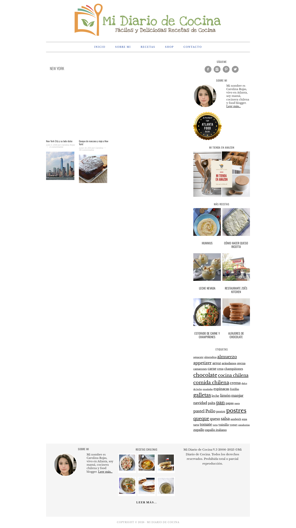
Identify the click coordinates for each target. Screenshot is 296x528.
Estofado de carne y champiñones (207, 335)
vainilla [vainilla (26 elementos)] (223, 424)
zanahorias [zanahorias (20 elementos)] (244, 425)
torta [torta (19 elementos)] (215, 425)
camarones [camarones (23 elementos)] (200, 368)
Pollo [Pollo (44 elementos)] (210, 411)
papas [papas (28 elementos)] (230, 403)
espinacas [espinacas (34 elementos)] (221, 389)
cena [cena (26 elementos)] (220, 369)
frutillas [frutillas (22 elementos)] (234, 389)
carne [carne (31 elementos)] (212, 369)
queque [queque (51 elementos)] (201, 418)
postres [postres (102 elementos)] (236, 410)
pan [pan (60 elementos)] (220, 402)
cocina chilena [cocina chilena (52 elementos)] (233, 375)
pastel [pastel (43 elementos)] (199, 411)
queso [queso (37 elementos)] (215, 419)
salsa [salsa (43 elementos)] (225, 418)
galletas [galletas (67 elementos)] (202, 395)
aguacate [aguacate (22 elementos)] (198, 357)
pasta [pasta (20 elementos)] (237, 403)
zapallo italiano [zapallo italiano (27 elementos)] (216, 430)
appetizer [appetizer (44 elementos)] (202, 363)
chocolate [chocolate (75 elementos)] (205, 375)
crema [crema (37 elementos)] (235, 383)
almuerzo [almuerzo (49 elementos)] (227, 356)
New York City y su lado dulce (59, 141)
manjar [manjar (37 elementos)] (237, 396)
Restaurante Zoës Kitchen (236, 290)
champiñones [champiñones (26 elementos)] (233, 369)
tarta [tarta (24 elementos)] (196, 424)
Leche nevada (207, 288)
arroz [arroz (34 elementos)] (216, 363)
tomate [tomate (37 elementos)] (206, 424)
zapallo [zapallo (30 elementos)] (198, 430)
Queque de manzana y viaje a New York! (93, 142)
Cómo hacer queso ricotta (236, 245)
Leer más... (146, 502)
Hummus (207, 243)
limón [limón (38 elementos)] (225, 395)
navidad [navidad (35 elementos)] (200, 403)
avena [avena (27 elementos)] (241, 363)
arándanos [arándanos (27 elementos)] (229, 363)
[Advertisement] (110, 109)
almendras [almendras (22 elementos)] (210, 357)
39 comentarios (86, 149)
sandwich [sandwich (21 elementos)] (235, 419)
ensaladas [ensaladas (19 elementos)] (208, 389)
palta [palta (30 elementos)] (211, 403)
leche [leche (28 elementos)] (215, 396)
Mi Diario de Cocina (148, 19)
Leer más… (233, 106)
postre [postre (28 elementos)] (220, 411)
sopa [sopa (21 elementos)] (244, 419)
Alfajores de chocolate (236, 335)
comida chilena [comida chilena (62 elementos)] (211, 382)
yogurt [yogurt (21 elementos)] (233, 425)
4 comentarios (56, 146)
